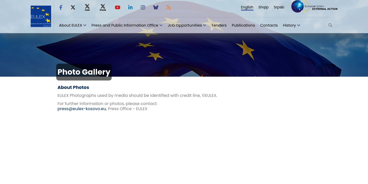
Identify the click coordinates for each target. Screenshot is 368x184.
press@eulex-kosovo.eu (81, 109)
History (289, 25)
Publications (243, 25)
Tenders (219, 25)
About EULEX (70, 25)
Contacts (269, 25)
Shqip (264, 7)
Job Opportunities (185, 25)
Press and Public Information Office (124, 25)
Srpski (279, 7)
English (247, 7)
